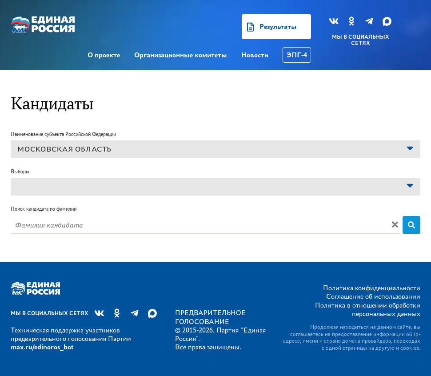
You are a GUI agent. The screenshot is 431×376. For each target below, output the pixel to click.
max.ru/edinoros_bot (42, 347)
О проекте (104, 55)
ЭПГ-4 (297, 55)
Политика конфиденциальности (371, 288)
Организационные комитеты (180, 55)
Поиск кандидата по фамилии (43, 208)
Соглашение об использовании (373, 296)
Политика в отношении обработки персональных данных (367, 309)
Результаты (278, 26)
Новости (254, 55)
